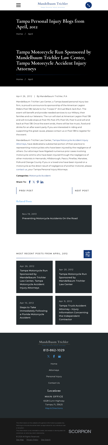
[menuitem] (20, 439)
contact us (21, 169)
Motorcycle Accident (40, 175)
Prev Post (26, 190)
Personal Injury (54, 376)
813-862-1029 (54, 350)
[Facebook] (54, 356)
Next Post (82, 190)
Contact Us (54, 383)
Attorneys (54, 370)
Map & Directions (54, 408)
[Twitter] (48, 356)
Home (54, 364)
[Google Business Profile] (59, 356)
